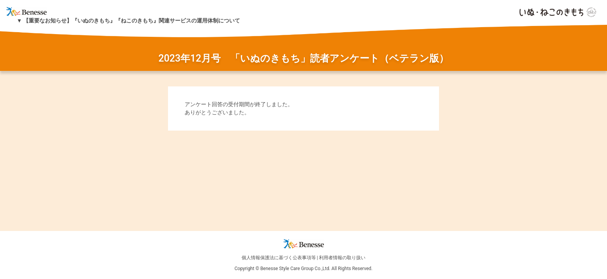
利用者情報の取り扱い (342, 257)
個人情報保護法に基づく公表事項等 (279, 257)
